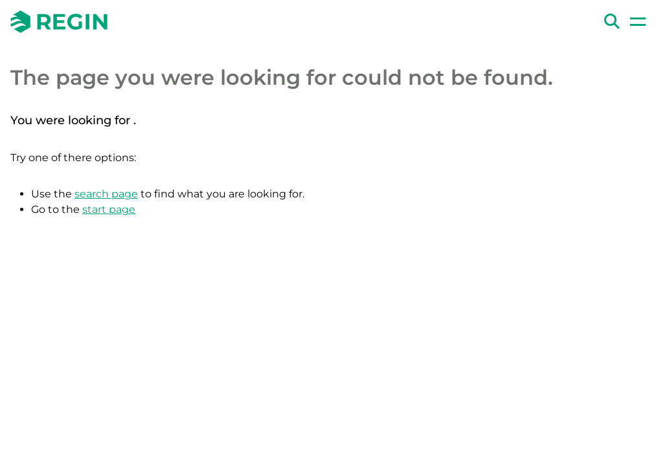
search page (106, 194)
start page (108, 209)
